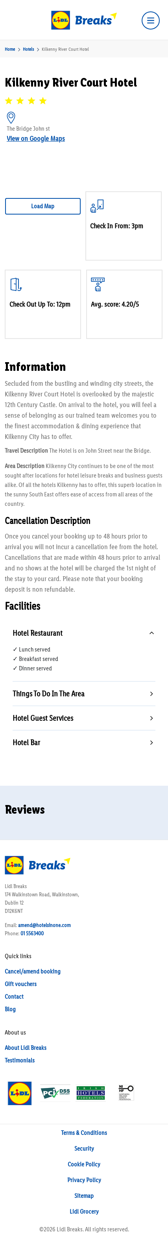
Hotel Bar (26, 742)
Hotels (28, 49)
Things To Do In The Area (49, 693)
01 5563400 (32, 933)
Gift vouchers (21, 984)
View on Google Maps (36, 138)
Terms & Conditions (84, 1132)
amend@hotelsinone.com (44, 925)
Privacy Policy (84, 1180)
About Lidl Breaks (25, 1047)
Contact (14, 996)
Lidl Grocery (84, 1211)
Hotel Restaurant (38, 633)
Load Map (42, 206)
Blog (10, 1009)
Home (10, 49)
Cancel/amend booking (33, 971)
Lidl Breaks (70, 1229)
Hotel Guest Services (43, 718)
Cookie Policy (84, 1164)
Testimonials (20, 1060)
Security (84, 1148)
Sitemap (84, 1195)
